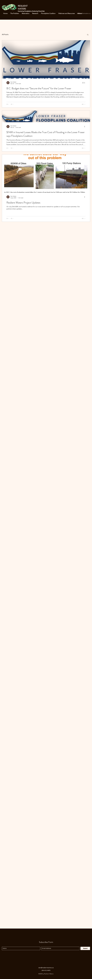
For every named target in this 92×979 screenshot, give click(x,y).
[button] (88, 35)
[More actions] (85, 83)
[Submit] (85, 948)
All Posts (5, 34)
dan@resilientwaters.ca (46, 967)
